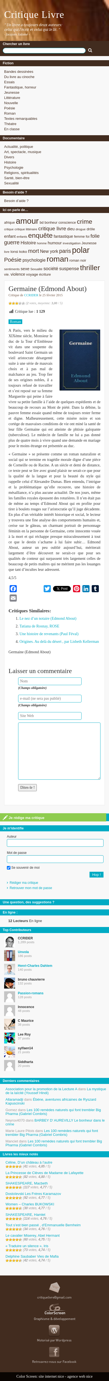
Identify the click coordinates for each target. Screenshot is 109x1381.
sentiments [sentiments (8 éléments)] (12, 269)
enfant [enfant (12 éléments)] (10, 236)
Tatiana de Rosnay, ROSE (39, 626)
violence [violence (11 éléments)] (17, 274)
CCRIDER (31, 295)
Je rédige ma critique (23, 817)
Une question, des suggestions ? (28, 902)
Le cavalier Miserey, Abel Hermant (32, 1235)
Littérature (12, 98)
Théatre (10, 124)
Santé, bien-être (17, 178)
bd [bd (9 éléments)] (41, 222)
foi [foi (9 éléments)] (87, 236)
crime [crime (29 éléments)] (84, 221)
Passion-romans (30, 993)
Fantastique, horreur (20, 87)
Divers (9, 157)
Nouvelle (11, 103)
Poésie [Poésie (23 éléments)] (12, 259)
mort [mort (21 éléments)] (33, 251)
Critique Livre (34, 14)
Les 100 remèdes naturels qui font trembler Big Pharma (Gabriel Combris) (53, 1112)
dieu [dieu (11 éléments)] (70, 229)
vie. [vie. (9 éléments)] (7, 274)
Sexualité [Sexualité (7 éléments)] (36, 269)
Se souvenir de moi (23, 868)
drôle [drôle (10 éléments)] (90, 229)
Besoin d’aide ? (16, 201)
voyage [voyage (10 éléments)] (32, 274)
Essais (9, 82)
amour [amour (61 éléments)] (27, 220)
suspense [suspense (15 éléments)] (69, 268)
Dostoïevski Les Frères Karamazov (33, 1194)
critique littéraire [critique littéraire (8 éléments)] (26, 229)
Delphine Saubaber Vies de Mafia (31, 1256)
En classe (11, 129)
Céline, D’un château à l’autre (28, 1162)
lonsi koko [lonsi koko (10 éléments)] (18, 252)
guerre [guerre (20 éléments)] (11, 242)
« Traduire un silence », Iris (26, 1246)
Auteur (11, 836)
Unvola (23, 952)
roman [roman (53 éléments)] (58, 259)
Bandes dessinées (18, 72)
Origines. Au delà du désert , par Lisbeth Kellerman (59, 642)
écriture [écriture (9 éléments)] (45, 274)
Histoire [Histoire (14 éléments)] (28, 242)
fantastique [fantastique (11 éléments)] (63, 236)
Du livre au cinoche (19, 77)
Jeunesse (11, 92)
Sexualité (11, 183)
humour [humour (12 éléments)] (55, 242)
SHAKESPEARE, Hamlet (25, 1215)
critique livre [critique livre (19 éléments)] (52, 228)
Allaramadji (14, 1099)
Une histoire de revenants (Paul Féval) (49, 634)
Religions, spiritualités (21, 173)
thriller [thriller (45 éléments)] (90, 268)
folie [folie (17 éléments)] (94, 236)
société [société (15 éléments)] (50, 268)
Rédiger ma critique (24, 883)
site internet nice (51, 1376)
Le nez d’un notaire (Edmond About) (47, 618)
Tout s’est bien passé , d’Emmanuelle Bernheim (43, 1225)
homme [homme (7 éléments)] (42, 243)
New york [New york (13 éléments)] (49, 251)
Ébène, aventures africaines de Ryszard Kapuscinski (50, 1101)
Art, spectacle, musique (22, 152)
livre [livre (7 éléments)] (7, 251)
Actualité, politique (18, 147)
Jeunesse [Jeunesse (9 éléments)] (89, 243)
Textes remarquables (20, 119)
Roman (10, 113)
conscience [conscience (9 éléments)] (67, 222)
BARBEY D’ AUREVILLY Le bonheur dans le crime (55, 1122)
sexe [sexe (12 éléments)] (25, 268)
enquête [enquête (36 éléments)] (40, 235)
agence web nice (80, 1376)
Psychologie (13, 167)
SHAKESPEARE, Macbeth (26, 1183)
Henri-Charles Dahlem (35, 966)
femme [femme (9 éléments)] (79, 236)
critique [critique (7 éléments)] (8, 229)
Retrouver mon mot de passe (31, 888)
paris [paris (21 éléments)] (65, 251)
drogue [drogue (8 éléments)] (80, 229)
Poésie (9, 108)
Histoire (10, 162)
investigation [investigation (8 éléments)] (71, 243)
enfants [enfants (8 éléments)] (22, 236)
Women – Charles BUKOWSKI (29, 1204)
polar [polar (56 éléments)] (81, 250)
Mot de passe (17, 853)
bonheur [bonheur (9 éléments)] (50, 222)
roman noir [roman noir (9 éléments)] (77, 260)
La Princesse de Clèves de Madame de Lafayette (44, 1173)
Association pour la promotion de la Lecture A (41, 1089)
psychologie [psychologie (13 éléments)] (34, 260)
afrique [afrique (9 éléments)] (9, 222)
